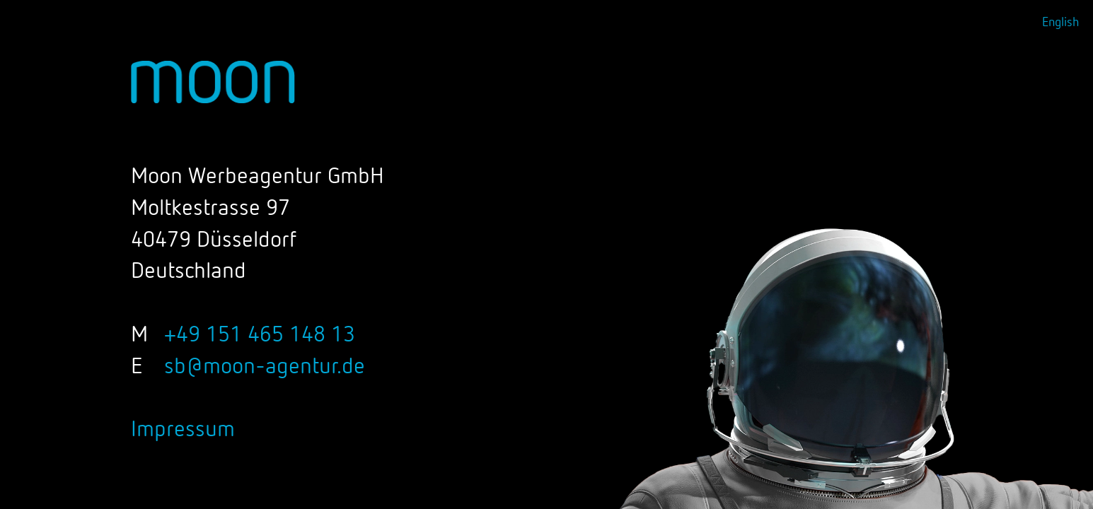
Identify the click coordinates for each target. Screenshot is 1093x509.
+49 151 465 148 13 (259, 335)
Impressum (183, 430)
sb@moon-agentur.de (264, 367)
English (1060, 22)
